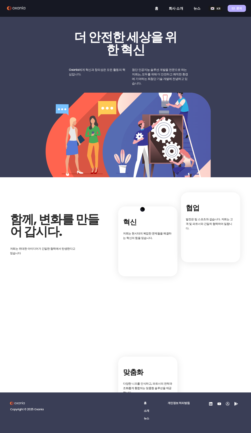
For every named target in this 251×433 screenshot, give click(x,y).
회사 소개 (176, 8)
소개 (146, 410)
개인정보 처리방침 (179, 403)
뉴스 (196, 8)
